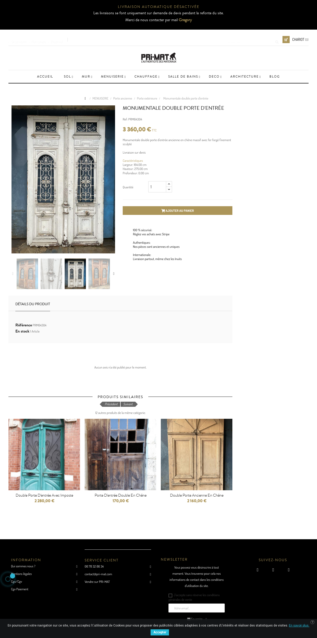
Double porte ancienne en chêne (196, 495)
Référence (23, 325)
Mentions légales (21, 574)
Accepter (159, 632)
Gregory (185, 20)
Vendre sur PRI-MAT (97, 582)
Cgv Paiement (19, 589)
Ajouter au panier (177, 210)
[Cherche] (251, 39)
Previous (12, 273)
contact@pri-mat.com (98, 574)
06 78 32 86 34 (94, 566)
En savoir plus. (299, 625)
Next (113, 273)
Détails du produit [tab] (32, 304)
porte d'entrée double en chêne (120, 495)
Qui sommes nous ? (23, 566)
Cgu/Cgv (16, 581)
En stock (22, 331)
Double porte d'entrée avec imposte (44, 495)
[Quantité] (157, 186)
